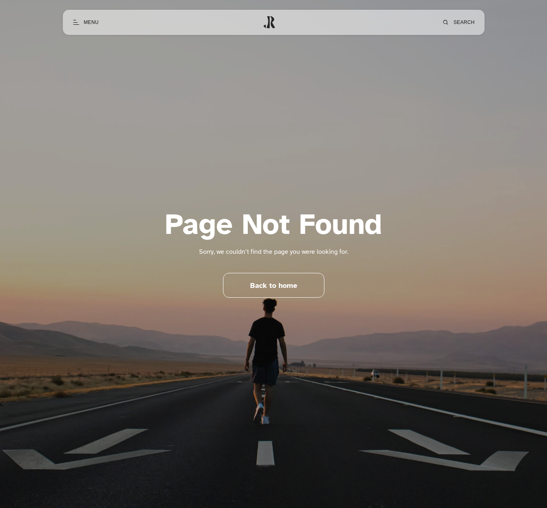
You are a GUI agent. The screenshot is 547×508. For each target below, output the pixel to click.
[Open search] (458, 22)
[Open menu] (85, 22)
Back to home (273, 285)
